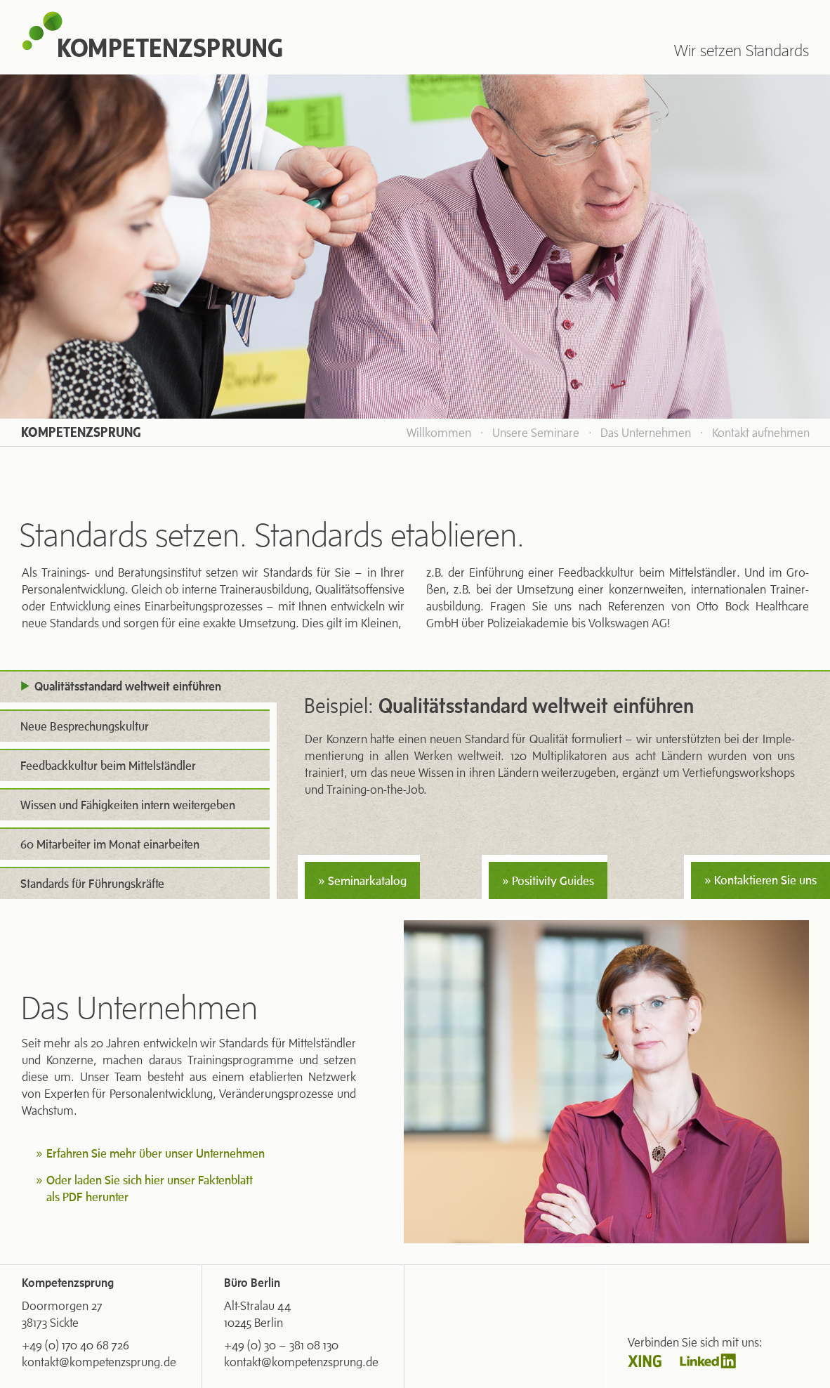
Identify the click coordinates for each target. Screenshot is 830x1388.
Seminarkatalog (367, 881)
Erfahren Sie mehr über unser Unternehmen (155, 1153)
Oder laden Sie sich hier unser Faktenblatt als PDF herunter (149, 1188)
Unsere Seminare (535, 433)
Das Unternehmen (645, 433)
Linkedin (708, 1361)
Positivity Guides (553, 881)
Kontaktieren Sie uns (765, 880)
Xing (644, 1361)
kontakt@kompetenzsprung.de (99, 1362)
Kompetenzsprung (81, 433)
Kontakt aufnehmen (761, 433)
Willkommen (439, 433)
